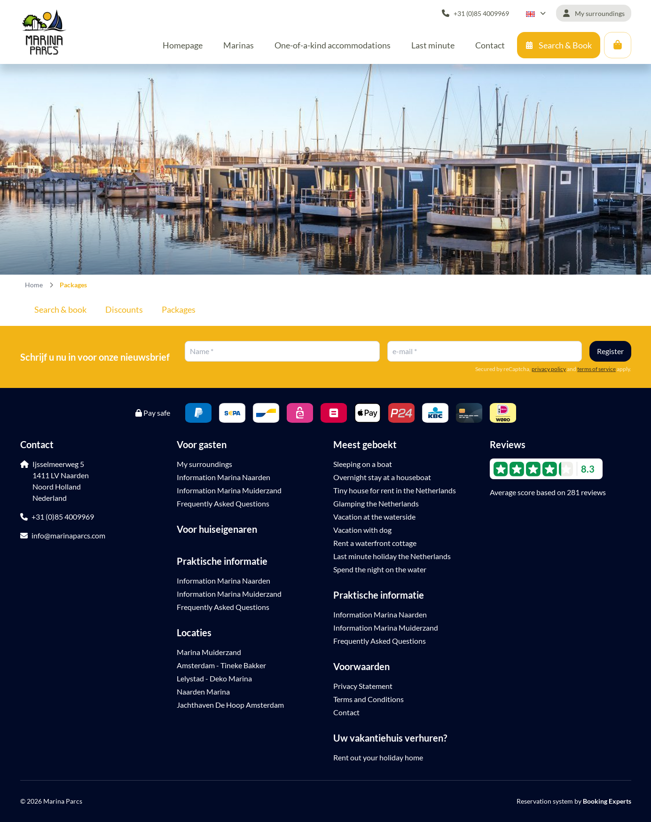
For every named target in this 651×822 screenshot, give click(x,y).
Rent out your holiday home (378, 757)
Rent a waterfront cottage (374, 542)
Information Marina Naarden (223, 477)
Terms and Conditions (368, 699)
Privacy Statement (362, 685)
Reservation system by (574, 801)
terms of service (596, 368)
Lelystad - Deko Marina (214, 678)
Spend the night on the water (379, 569)
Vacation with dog (362, 529)
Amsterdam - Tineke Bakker (221, 665)
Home (34, 285)
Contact (346, 712)
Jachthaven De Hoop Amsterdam (230, 704)
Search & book (60, 309)
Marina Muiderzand (209, 652)
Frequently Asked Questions (223, 503)
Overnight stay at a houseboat (382, 477)
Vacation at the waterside (374, 516)
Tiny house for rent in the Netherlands (394, 490)
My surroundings (204, 463)
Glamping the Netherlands (376, 503)
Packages (179, 309)
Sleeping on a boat (362, 463)
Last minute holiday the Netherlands (392, 556)
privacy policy (549, 368)
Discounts (124, 309)
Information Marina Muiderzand (229, 490)
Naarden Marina (203, 691)
